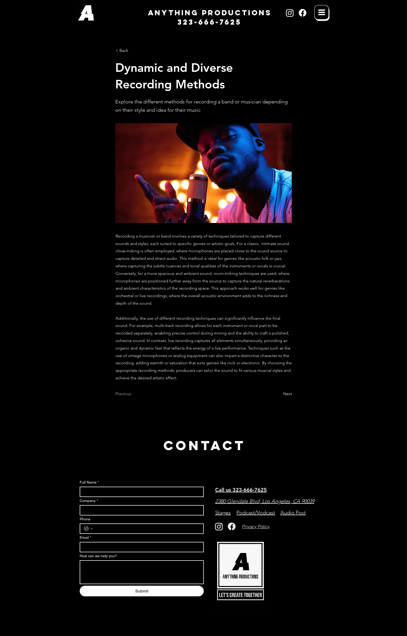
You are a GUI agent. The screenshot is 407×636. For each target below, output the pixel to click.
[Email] (140, 547)
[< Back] (133, 50)
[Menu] (322, 13)
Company (89, 501)
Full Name (89, 482)
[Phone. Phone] (147, 528)
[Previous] (133, 394)
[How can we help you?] (141, 572)
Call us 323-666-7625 (241, 490)
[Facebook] (302, 13)
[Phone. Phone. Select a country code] (88, 529)
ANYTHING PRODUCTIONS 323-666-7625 (210, 17)
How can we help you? (98, 556)
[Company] (140, 510)
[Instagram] (290, 13)
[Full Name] (140, 492)
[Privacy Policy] (256, 526)
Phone (85, 519)
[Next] (279, 394)
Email (85, 537)
